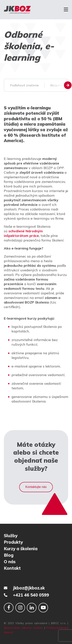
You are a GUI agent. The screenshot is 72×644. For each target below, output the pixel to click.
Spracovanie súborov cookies (23, 627)
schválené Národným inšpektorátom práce (23, 233)
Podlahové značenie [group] (24, 85)
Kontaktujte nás (35, 487)
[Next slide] (68, 85)
